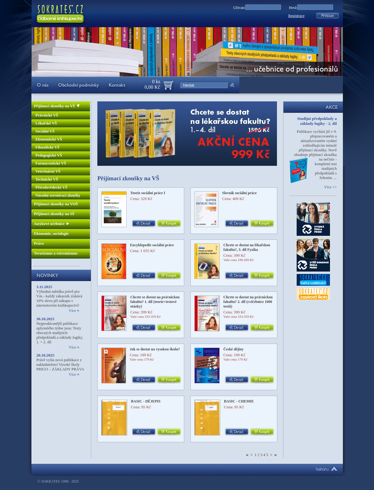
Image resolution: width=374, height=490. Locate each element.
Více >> (330, 187)
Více (74, 310)
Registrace (296, 16)
